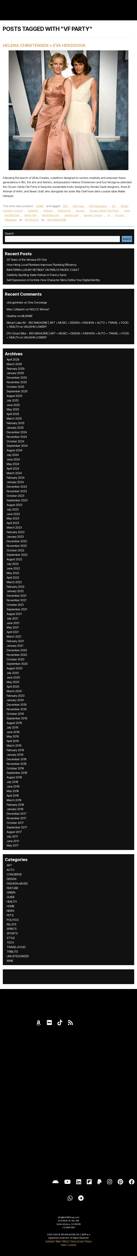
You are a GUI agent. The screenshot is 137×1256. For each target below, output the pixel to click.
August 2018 (14, 777)
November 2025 (17, 382)
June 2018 (13, 786)
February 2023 (15, 532)
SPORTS (12, 933)
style (127, 210)
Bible (58, 1241)
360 (65, 206)
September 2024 (17, 445)
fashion (48, 210)
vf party (119, 215)
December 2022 (17, 541)
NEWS (10, 910)
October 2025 (15, 386)
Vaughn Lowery (93, 215)
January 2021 (15, 645)
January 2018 (15, 809)
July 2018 (12, 782)
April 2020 (13, 686)
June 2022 (13, 568)
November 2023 (17, 491)
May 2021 (13, 627)
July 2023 (13, 509)
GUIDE (11, 897)
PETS (10, 915)
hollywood (64, 210)
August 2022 (14, 559)
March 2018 (14, 800)
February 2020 (16, 695)
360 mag (78, 206)
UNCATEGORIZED (18, 956)
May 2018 (13, 791)
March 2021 (14, 636)
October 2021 (15, 604)
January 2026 (15, 373)
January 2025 (15, 427)
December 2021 (16, 595)
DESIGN (11, 879)
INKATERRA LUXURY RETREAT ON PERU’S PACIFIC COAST (43, 270)
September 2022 (17, 554)
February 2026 (16, 368)
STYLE (11, 938)
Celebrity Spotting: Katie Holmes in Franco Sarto (37, 275)
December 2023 (17, 486)
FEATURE (12, 888)
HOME (40, 206)
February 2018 (15, 804)
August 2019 (14, 723)
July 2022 (13, 564)
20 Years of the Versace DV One (27, 259)
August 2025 (14, 396)
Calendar (49, 1241)
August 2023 (14, 505)
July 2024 (13, 455)
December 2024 (17, 432)
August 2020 (14, 668)
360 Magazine (98, 206)
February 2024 (15, 477)
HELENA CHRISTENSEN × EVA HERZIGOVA (44, 45)
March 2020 (14, 691)
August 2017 (14, 832)
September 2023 (17, 500)
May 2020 (13, 682)
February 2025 (15, 423)
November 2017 (16, 818)
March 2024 (14, 473)
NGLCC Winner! (39, 309)
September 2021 (17, 609)
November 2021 (16, 600)
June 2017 (13, 841)
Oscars (80, 210)
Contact (72, 1244)
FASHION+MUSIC (17, 883)
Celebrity (33, 210)
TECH (10, 942)
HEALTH (12, 901)
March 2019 (14, 745)
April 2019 (13, 741)
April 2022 (13, 577)
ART (9, 865)
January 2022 (15, 591)
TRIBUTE (12, 951)
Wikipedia (11, 220)
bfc (114, 206)
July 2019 (12, 727)
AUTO (10, 870)
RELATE (11, 924)
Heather (12, 316)
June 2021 (13, 623)
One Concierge (37, 302)
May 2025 (13, 409)
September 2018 (17, 772)
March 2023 (14, 527)
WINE (10, 960)
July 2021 (12, 618)
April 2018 (13, 795)
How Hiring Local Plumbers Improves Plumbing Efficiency (42, 264)
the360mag (12, 215)
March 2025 (14, 418)
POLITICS (13, 920)
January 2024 (15, 482)
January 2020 (15, 700)
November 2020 (17, 655)
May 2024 (13, 464)
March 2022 (14, 582)
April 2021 (13, 632)
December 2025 (17, 377)
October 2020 (15, 659)
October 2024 (15, 441)
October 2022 (15, 550)
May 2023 (13, 518)
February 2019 (15, 750)
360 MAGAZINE (56, 220)
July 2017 (12, 836)
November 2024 (17, 437)
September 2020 (17, 663)
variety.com (71, 215)
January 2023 (15, 536)
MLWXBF (27, 316)
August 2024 (14, 450)
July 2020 (13, 673)
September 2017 (17, 827)
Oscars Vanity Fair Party (104, 210)
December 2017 (16, 813)
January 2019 (15, 754)
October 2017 (15, 823)
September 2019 (17, 718)
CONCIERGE (14, 874)
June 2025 (13, 405)
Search (9, 233)
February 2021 (15, 641)
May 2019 (13, 736)
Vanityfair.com (50, 215)
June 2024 (13, 459)
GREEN (11, 892)
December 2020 (17, 650)
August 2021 (14, 614)
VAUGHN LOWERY (35, 326)
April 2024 (13, 468)
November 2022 (17, 546)
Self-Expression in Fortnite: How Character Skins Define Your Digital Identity (53, 280)
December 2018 (17, 759)
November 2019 (17, 709)
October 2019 (15, 714)
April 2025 (13, 414)
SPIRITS (12, 929)
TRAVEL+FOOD (16, 947)
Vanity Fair (30, 215)
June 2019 (13, 732)
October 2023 (15, 495)
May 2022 (13, 573)
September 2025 (17, 391)
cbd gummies (15, 302)
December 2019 (17, 704)
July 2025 (13, 400)
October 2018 (15, 768)
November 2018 (17, 764)
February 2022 (15, 586)
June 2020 (13, 677)
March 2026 (14, 364)
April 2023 (13, 523)
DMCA (65, 1241)
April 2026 (13, 359)
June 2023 (13, 514)
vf (108, 215)
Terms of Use (76, 1241)
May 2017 (13, 845)
